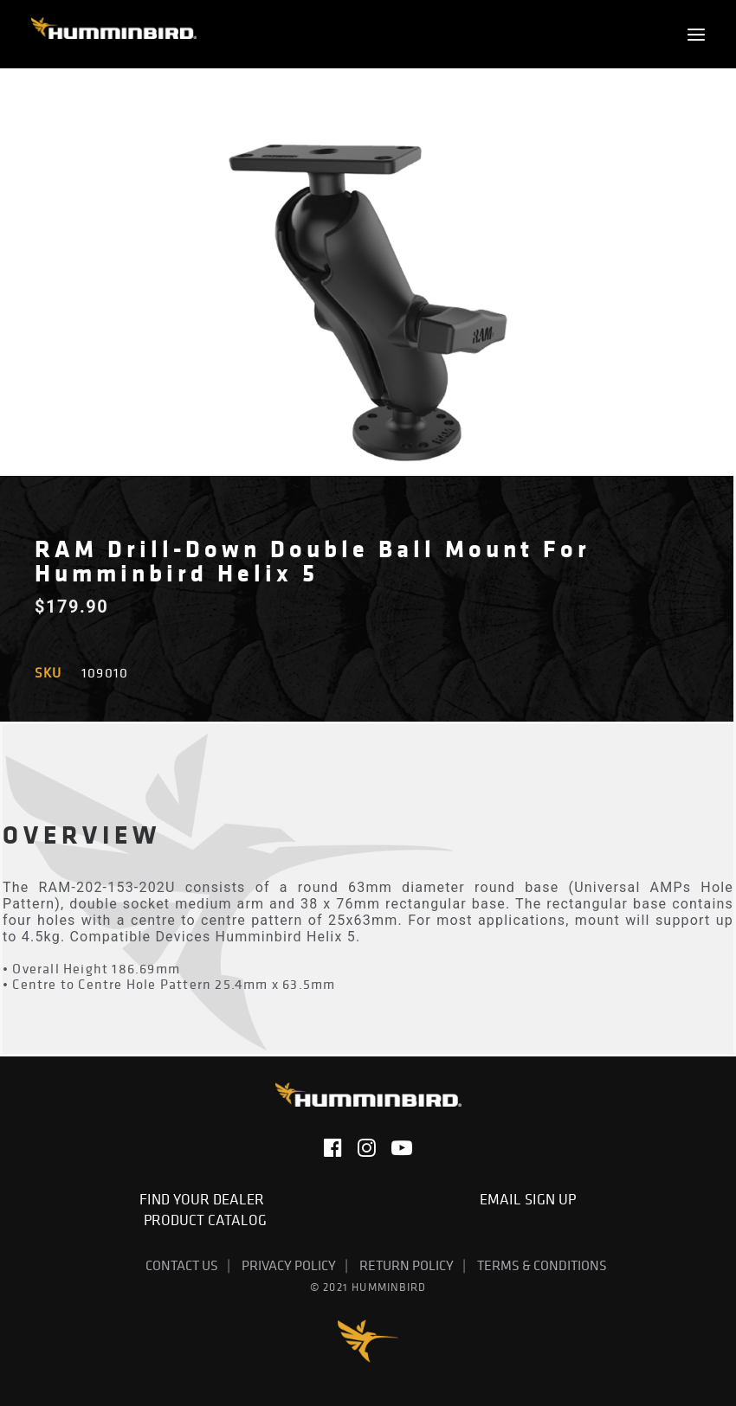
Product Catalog (205, 1219)
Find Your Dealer (205, 1199)
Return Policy (406, 1265)
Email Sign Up (531, 1199)
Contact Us (181, 1265)
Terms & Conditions (542, 1265)
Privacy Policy (289, 1265)
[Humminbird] (114, 34)
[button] (696, 34)
